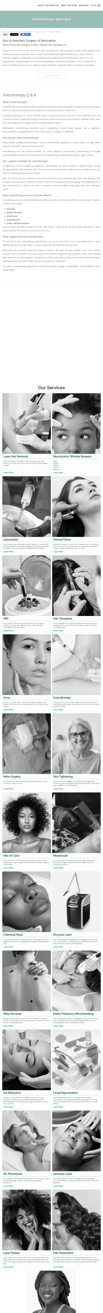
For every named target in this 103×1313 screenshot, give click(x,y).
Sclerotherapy (55, 32)
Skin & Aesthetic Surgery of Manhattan (17, 32)
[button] (98, 5)
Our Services (41, 32)
